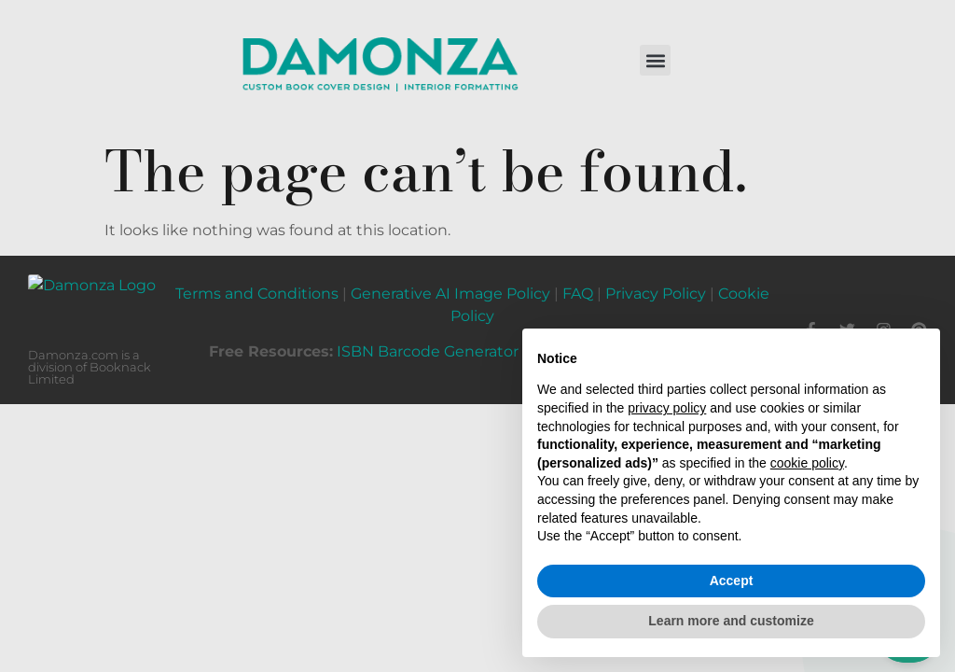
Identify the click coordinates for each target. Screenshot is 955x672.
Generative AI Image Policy (450, 285)
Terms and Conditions (257, 285)
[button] (655, 60)
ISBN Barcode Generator (428, 343)
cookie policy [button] (807, 462)
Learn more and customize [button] (730, 620)
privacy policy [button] (667, 407)
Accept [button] (732, 580)
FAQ (577, 285)
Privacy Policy (655, 285)
